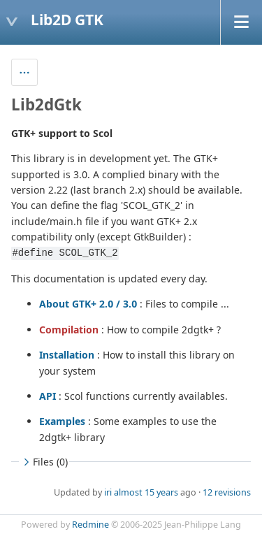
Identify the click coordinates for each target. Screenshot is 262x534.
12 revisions (227, 492)
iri (108, 492)
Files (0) (44, 461)
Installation (66, 354)
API (47, 396)
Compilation (69, 329)
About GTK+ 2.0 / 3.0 (88, 303)
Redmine (90, 525)
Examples (62, 421)
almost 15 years (146, 492)
